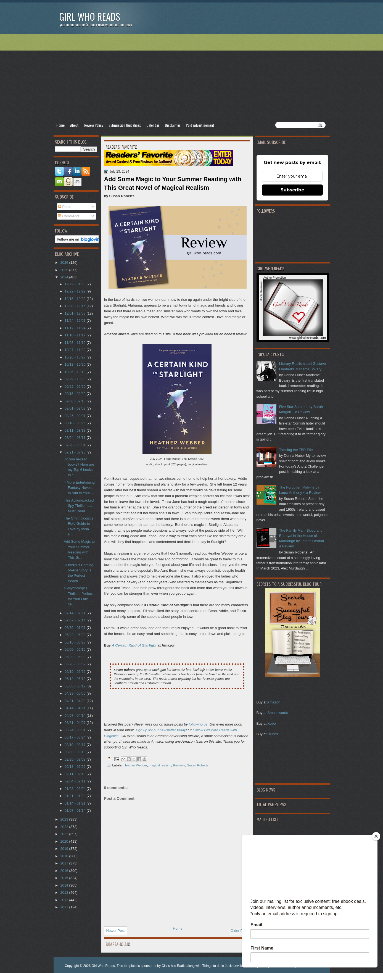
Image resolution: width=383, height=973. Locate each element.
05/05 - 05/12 (75, 686)
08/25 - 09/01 (75, 416)
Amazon (273, 702)
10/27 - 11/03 (75, 350)
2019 (64, 849)
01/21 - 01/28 (75, 796)
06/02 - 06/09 (75, 657)
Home (60, 125)
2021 (64, 834)
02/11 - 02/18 (75, 774)
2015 (64, 878)
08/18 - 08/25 (75, 423)
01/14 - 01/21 (75, 803)
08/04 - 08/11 (75, 438)
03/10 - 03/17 (75, 745)
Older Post (239, 931)
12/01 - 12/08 (75, 313)
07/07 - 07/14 (75, 620)
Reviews (179, 765)
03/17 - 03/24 (75, 737)
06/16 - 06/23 (75, 642)
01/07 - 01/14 (75, 810)
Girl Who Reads (89, 16)
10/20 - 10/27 (75, 357)
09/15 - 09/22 (75, 394)
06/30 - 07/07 (75, 628)
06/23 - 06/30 (75, 635)
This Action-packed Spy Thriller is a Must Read (79, 505)
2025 (64, 270)
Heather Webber (135, 765)
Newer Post (115, 931)
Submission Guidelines (125, 125)
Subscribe (292, 190)
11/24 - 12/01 (75, 320)
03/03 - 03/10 (75, 752)
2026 (64, 262)
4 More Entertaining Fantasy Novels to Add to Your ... (79, 487)
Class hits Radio (174, 966)
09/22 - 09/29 (75, 386)
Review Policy (93, 125)
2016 (64, 871)
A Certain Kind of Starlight (134, 645)
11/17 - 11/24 (75, 328)
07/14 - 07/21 (75, 613)
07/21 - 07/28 (75, 452)
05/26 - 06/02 (75, 664)
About (74, 125)
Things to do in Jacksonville (222, 966)
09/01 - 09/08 (75, 408)
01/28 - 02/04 (75, 789)
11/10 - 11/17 (75, 335)
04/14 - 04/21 (75, 708)
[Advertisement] (192, 77)
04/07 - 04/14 (75, 715)
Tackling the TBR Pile (296, 450)
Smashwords (278, 713)
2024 (64, 277)
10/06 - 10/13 (75, 372)
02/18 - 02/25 (75, 766)
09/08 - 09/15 (75, 401)
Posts (64, 207)
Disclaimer (172, 125)
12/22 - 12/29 (75, 291)
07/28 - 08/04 (75, 445)
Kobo (272, 723)
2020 (64, 841)
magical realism (160, 765)
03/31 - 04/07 (75, 723)
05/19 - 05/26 (75, 671)
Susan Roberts (197, 765)
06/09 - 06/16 (75, 649)
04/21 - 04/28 (75, 701)
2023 (64, 819)
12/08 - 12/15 (75, 306)
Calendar (152, 125)
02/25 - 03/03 (75, 759)
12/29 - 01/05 (75, 284)
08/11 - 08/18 (75, 430)
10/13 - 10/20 (75, 364)
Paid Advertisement (200, 125)
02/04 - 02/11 (75, 781)
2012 (64, 900)
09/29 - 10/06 (75, 379)
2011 (64, 907)
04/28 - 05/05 (75, 693)
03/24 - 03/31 (75, 730)
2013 (64, 892)
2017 (64, 863)
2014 (64, 885)
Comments (69, 216)
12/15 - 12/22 (75, 299)
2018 (64, 856)
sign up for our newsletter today (161, 730)
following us (198, 724)
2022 (64, 827)
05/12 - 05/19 (75, 679)
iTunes (273, 734)
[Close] (376, 836)
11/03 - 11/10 (75, 343)
